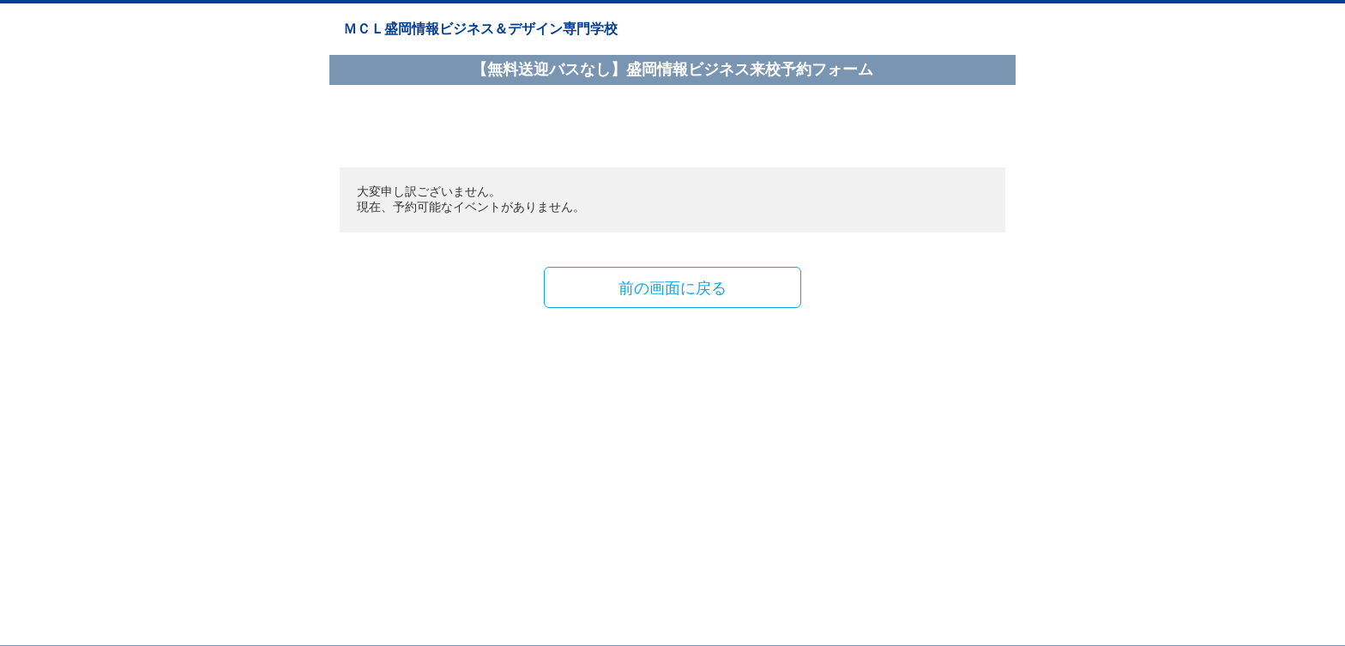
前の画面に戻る (672, 288)
